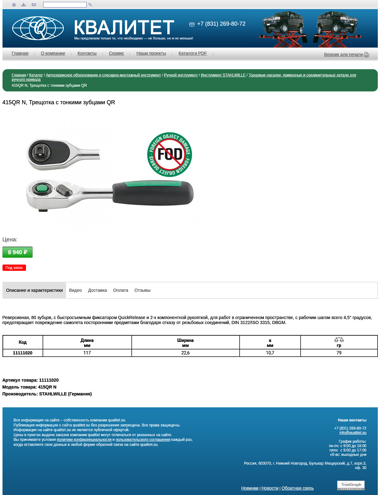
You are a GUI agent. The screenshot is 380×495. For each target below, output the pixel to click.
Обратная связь (297, 488)
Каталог (36, 75)
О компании (53, 53)
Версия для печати (343, 54)
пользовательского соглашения (143, 439)
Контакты (87, 53)
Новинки (250, 488)
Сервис (116, 53)
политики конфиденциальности (84, 439)
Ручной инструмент (181, 75)
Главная (20, 53)
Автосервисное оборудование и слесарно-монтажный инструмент (103, 75)
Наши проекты (151, 53)
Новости (269, 488)
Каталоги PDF (193, 53)
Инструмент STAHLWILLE (223, 75)
